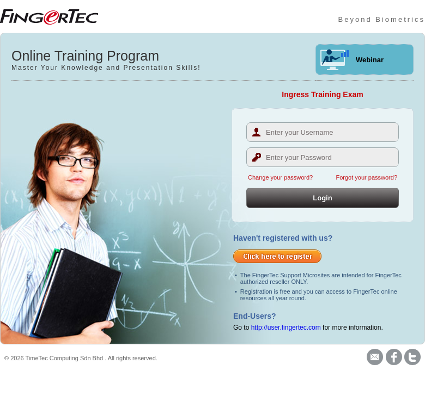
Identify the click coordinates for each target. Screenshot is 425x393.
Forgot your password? (367, 177)
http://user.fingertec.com (286, 327)
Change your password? (280, 177)
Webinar (370, 60)
